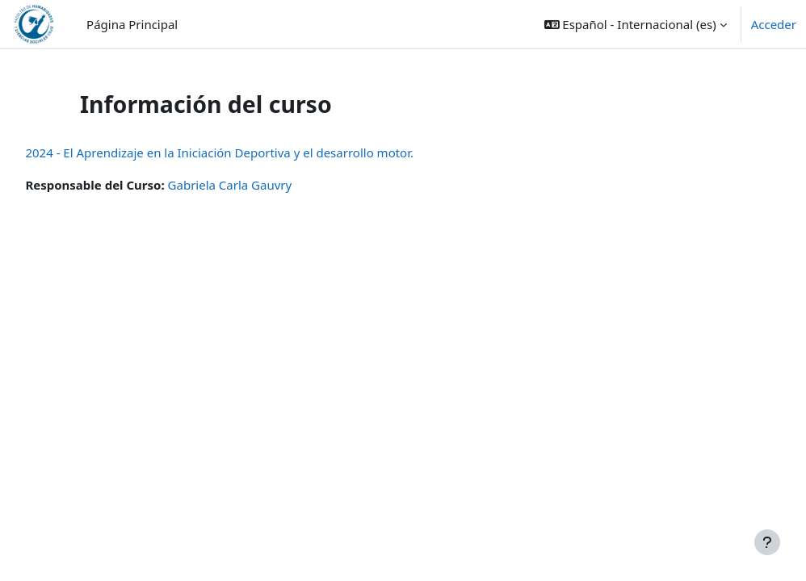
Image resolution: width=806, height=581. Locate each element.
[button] (635, 24)
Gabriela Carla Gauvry (266, 185)
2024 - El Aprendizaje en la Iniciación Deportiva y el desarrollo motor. (255, 152)
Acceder (773, 24)
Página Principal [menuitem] (132, 24)
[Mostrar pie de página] (767, 542)
